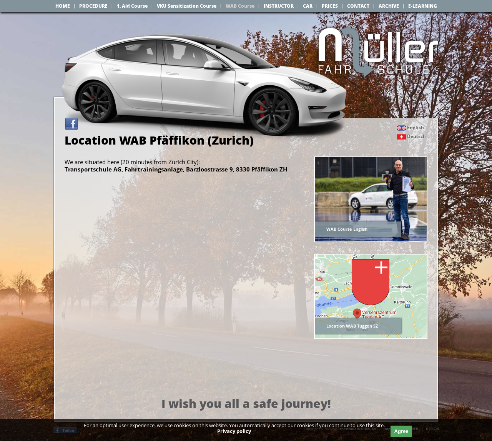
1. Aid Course (132, 6)
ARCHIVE (389, 6)
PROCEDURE (93, 6)
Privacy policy (234, 431)
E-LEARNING (422, 6)
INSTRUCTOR (279, 6)
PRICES (330, 6)
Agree (401, 431)
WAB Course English (346, 229)
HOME (62, 6)
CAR (307, 6)
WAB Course (240, 6)
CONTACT (358, 6)
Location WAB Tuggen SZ (352, 326)
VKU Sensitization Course (186, 6)
